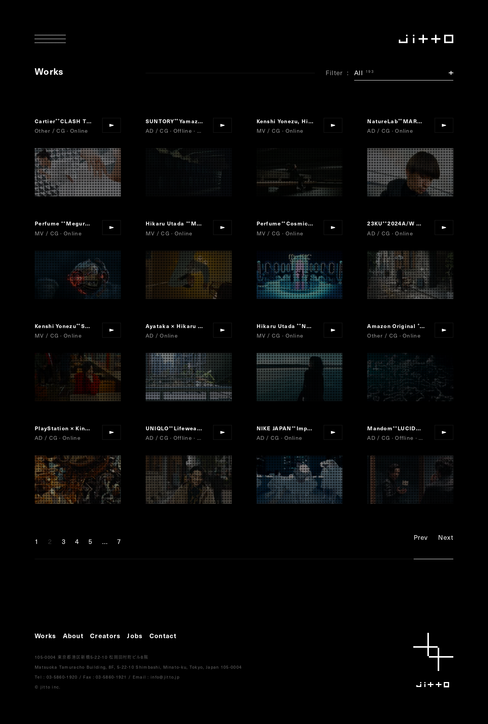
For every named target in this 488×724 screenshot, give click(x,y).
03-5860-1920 (62, 677)
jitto (433, 660)
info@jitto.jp (165, 677)
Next (445, 537)
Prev (421, 537)
